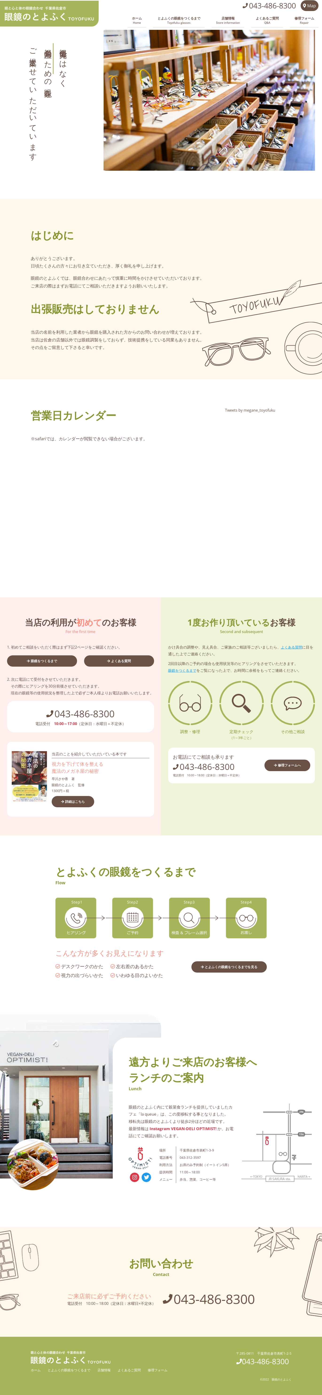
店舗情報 (247, 20)
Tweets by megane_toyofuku (250, 408)
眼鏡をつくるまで (44, 659)
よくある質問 (121, 659)
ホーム (169, 20)
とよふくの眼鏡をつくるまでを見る (227, 966)
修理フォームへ (288, 763)
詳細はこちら (77, 800)
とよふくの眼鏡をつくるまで (205, 20)
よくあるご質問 (278, 20)
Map (308, 7)
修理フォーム (307, 20)
